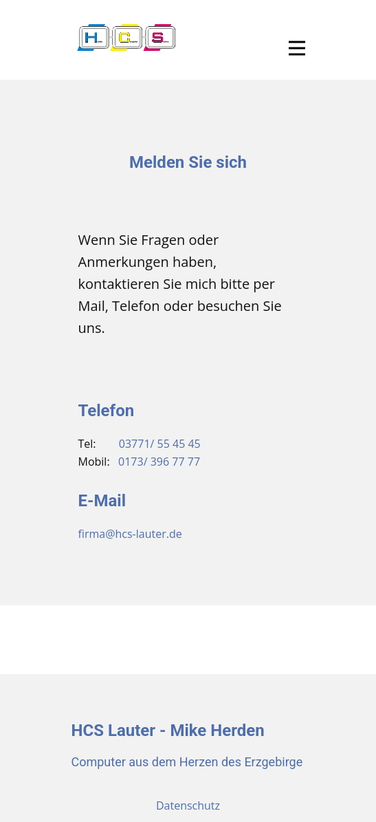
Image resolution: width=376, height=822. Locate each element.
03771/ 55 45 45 (160, 443)
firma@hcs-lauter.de (130, 533)
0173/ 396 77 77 (159, 461)
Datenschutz (188, 805)
